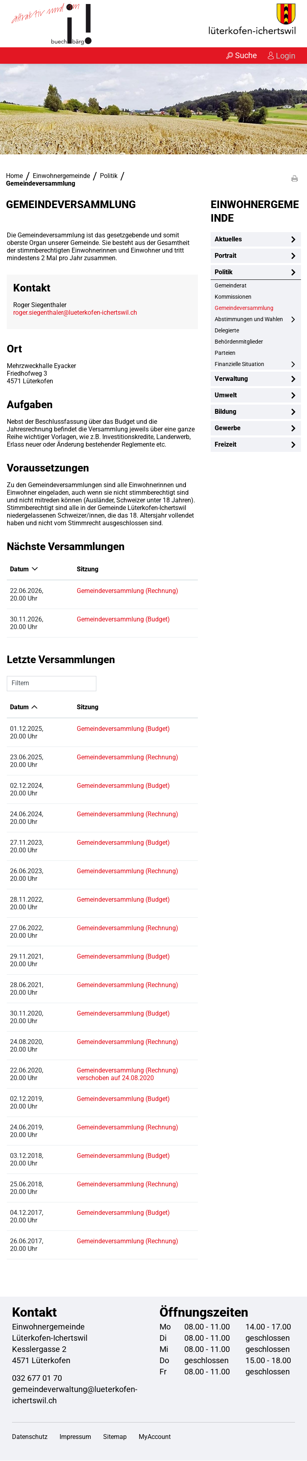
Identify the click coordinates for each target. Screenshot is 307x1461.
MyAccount (155, 1437)
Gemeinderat (231, 286)
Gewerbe (228, 428)
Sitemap (115, 1437)
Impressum (75, 1437)
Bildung (225, 412)
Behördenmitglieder (239, 342)
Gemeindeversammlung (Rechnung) (108, 591)
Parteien (225, 353)
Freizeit (225, 445)
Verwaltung (231, 379)
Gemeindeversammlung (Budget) (104, 619)
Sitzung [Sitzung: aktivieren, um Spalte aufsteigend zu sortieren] (69, 569)
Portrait (225, 256)
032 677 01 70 (37, 1378)
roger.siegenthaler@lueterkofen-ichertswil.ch (75, 313)
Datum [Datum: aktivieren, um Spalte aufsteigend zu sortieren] (19, 707)
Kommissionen (233, 297)
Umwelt (226, 395)
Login (285, 55)
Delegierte (227, 331)
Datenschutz (30, 1437)
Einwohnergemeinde (255, 212)
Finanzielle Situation (239, 364)
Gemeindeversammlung (258, 308)
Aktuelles (228, 239)
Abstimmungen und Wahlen (249, 319)
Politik (224, 272)
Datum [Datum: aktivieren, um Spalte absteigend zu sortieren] (19, 569)
